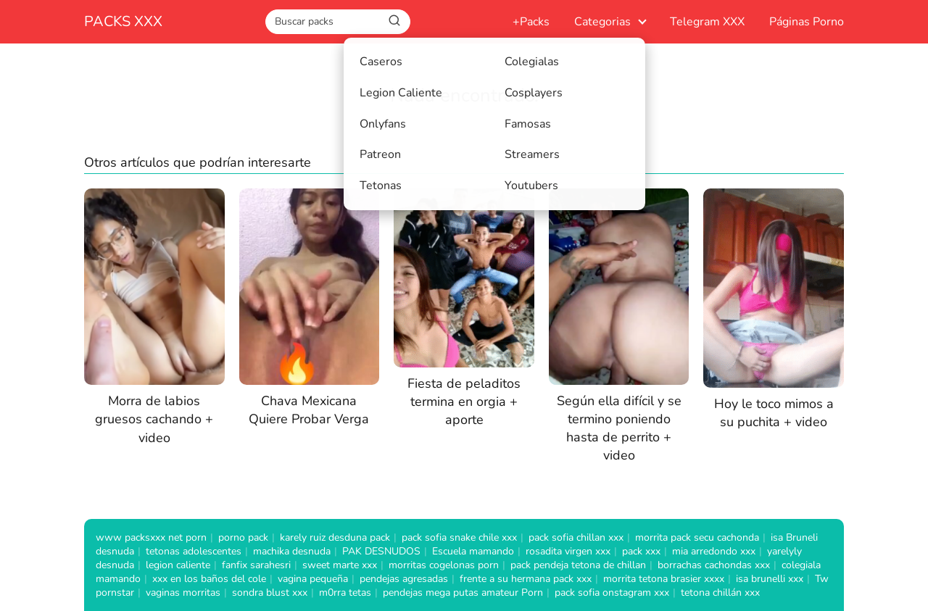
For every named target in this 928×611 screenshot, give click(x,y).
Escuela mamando (473, 551)
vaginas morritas (183, 592)
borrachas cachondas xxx (714, 565)
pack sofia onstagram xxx (612, 592)
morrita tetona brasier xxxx (663, 579)
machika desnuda (292, 551)
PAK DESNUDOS (381, 551)
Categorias (602, 22)
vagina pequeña (313, 579)
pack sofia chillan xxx (576, 537)
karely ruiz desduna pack (335, 537)
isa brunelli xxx (769, 579)
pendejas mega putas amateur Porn (463, 592)
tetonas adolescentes (193, 551)
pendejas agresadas (404, 579)
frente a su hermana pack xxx (526, 579)
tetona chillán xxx (720, 592)
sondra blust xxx (269, 592)
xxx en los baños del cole (209, 579)
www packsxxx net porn (151, 537)
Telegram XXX (707, 22)
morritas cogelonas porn (444, 565)
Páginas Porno (806, 22)
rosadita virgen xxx (568, 551)
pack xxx (641, 551)
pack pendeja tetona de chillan (578, 565)
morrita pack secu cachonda (697, 537)
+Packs (531, 22)
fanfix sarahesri (256, 565)
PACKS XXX (123, 21)
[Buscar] (394, 21)
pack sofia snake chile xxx (459, 537)
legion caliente (178, 565)
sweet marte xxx (339, 565)
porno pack (243, 537)
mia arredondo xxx (713, 551)
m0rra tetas (345, 592)
